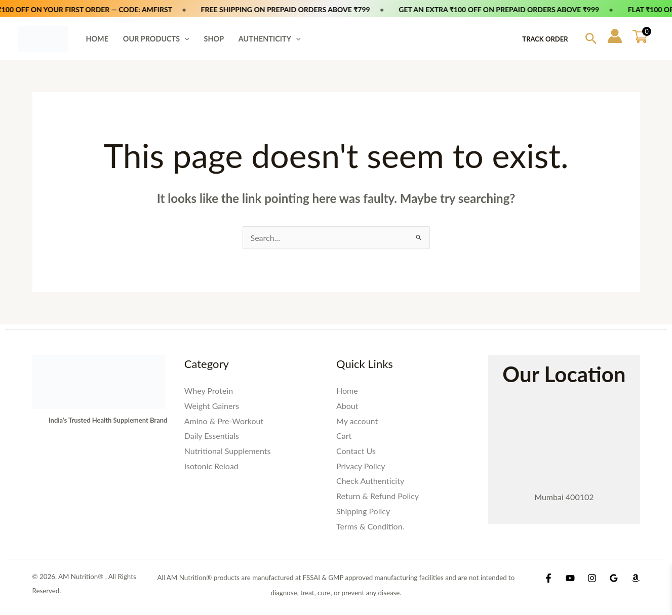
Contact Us (356, 451)
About (347, 406)
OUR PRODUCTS (156, 38)
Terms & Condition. (370, 526)
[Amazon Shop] (635, 578)
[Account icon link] (614, 36)
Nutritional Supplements (227, 451)
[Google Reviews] (613, 578)
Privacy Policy (360, 466)
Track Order (545, 39)
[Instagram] (592, 578)
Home (347, 390)
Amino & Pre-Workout (223, 421)
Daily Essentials (211, 435)
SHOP (214, 38)
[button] (184, 38)
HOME (97, 38)
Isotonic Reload (211, 466)
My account (357, 421)
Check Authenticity (370, 480)
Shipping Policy (363, 511)
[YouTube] (570, 578)
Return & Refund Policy (377, 496)
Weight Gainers (211, 406)
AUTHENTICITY (270, 38)
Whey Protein (208, 390)
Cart (343, 435)
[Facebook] (548, 578)
